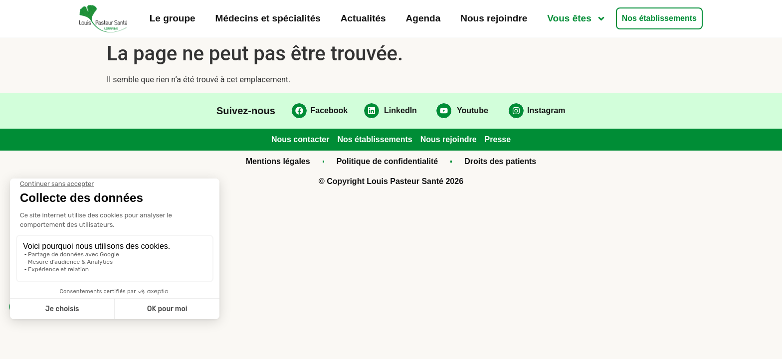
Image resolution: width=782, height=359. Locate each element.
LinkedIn (400, 110)
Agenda (423, 18)
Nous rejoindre (493, 18)
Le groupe (173, 18)
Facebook (329, 110)
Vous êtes (576, 18)
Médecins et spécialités (268, 18)
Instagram (546, 110)
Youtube (472, 110)
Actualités (363, 18)
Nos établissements (659, 18)
